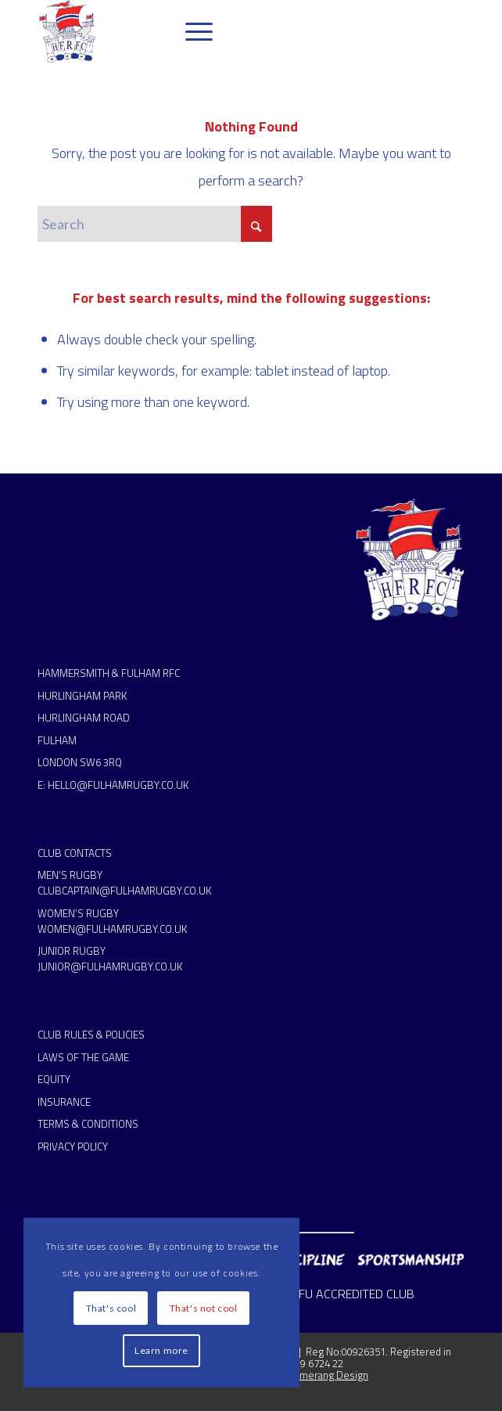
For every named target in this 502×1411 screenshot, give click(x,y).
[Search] (155, 224)
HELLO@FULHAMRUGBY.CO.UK (118, 785)
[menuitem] (191, 31)
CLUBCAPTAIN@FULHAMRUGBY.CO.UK (124, 890)
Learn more (161, 1350)
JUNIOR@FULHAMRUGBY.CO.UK (110, 966)
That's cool (111, 1308)
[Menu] (191, 31)
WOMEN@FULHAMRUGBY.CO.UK (112, 929)
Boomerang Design (324, 1375)
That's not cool (204, 1308)
